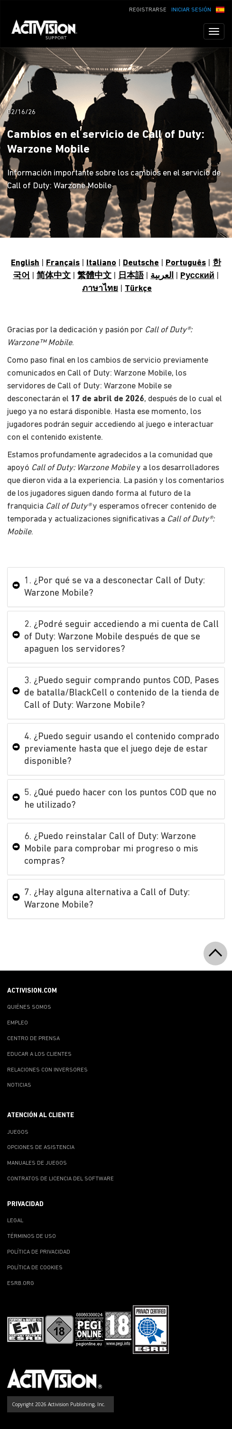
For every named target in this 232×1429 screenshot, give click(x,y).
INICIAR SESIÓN (191, 10)
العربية (162, 275)
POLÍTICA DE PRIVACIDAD (38, 1252)
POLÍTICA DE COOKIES (35, 1268)
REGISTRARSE (148, 10)
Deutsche (141, 263)
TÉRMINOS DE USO (31, 1236)
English (25, 263)
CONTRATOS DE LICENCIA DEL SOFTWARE (60, 1179)
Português (186, 263)
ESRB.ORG (20, 1283)
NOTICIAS (19, 1085)
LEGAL (15, 1221)
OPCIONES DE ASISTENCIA (40, 1147)
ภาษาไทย (100, 288)
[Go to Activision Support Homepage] (49, 31)
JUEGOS (17, 1132)
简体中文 (54, 275)
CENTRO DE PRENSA (33, 1039)
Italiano (101, 263)
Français (63, 263)
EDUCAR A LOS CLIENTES (39, 1054)
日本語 (131, 275)
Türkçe (138, 288)
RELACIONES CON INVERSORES (47, 1070)
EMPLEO (17, 1023)
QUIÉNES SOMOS (29, 1007)
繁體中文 (94, 275)
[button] (220, 9)
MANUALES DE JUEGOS (37, 1163)
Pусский (197, 275)
